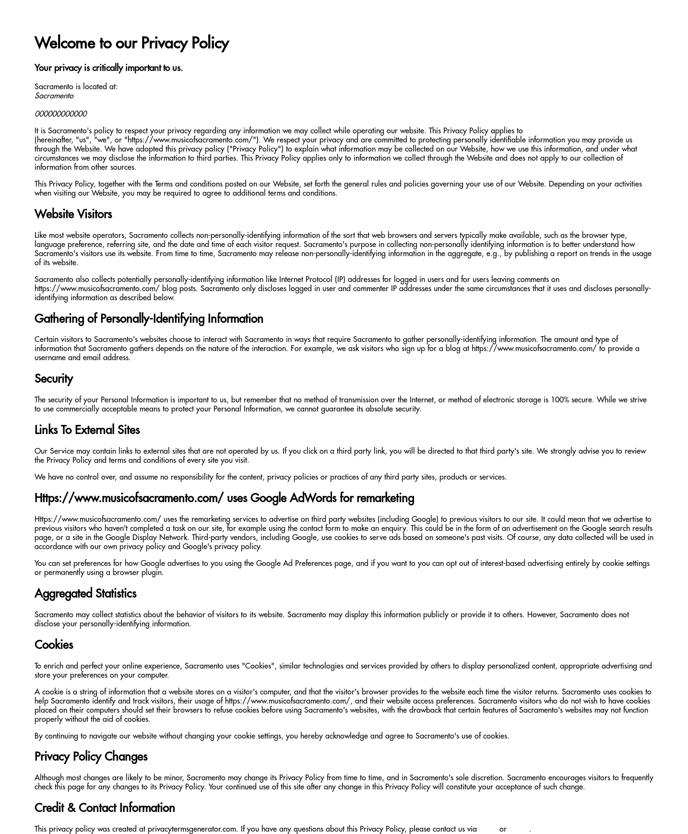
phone (519, 829)
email (488, 829)
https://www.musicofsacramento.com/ (588, 131)
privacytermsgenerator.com (192, 829)
